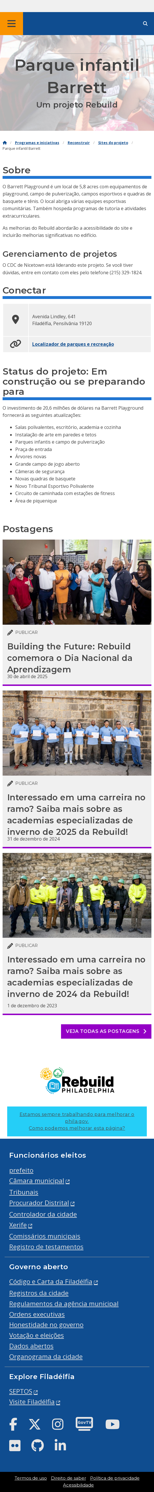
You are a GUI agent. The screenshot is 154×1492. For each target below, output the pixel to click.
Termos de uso (31, 1478)
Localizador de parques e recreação (73, 344)
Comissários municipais (44, 1236)
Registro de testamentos (46, 1246)
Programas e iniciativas (37, 142)
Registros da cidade (39, 1292)
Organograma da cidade (46, 1356)
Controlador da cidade (43, 1214)
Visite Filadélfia (32, 1401)
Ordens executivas (37, 1314)
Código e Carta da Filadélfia (50, 1281)
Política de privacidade (115, 1478)
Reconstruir (79, 142)
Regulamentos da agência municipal (64, 1303)
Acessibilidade (78, 1485)
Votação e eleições (36, 1335)
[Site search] (145, 23)
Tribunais (23, 1192)
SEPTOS (20, 1391)
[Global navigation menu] (11, 23)
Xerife (18, 1224)
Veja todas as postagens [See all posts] (106, 1031)
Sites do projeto (113, 142)
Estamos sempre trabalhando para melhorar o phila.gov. (77, 1121)
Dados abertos (31, 1345)
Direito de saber (68, 1478)
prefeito (21, 1170)
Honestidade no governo (46, 1324)
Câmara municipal (36, 1180)
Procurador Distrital (39, 1202)
